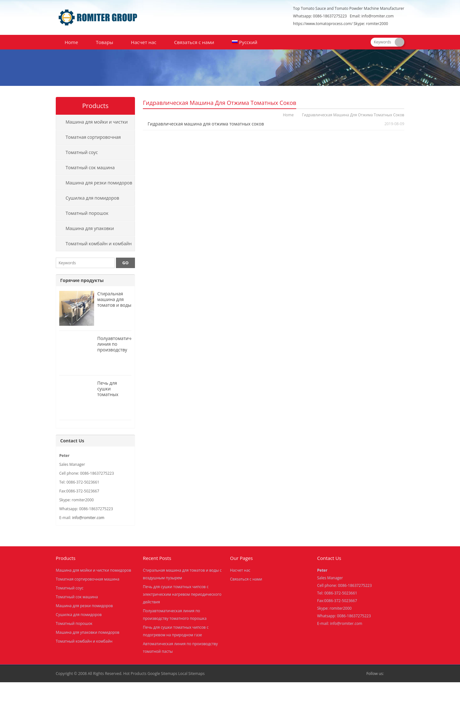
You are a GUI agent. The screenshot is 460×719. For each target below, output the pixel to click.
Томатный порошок (87, 213)
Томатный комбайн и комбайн (99, 244)
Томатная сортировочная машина (88, 139)
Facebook (390, 673)
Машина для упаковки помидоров (85, 230)
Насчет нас (143, 42)
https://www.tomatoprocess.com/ (323, 23)
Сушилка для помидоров (92, 198)
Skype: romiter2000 (371, 23)
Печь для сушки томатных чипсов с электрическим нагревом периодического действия (182, 594)
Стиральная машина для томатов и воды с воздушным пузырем (114, 305)
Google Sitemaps (162, 673)
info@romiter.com (377, 16)
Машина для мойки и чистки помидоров (92, 124)
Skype (400, 673)
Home (71, 42)
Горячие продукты (82, 280)
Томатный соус (82, 152)
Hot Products (134, 673)
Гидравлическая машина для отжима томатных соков (206, 124)
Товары (104, 42)
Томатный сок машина (90, 167)
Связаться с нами (194, 42)
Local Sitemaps (191, 673)
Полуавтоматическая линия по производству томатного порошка (120, 349)
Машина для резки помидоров (99, 183)
